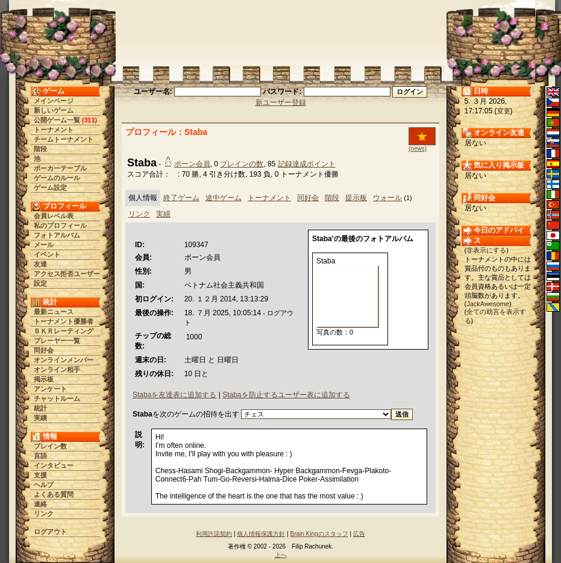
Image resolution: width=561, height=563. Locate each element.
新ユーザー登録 (280, 102)
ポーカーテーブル (60, 168)
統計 (40, 408)
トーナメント (54, 129)
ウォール (387, 197)
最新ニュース (54, 311)
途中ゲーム (223, 197)
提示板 (356, 197)
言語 (40, 455)
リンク (44, 513)
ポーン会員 (192, 164)
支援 (40, 475)
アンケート (50, 388)
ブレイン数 (50, 446)
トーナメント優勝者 (63, 321)
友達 (40, 264)
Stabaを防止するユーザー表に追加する (285, 395)
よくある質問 (54, 494)
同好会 (44, 350)
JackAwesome (487, 303)
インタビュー (54, 465)
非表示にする (486, 250)
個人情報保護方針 (261, 533)
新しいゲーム (54, 110)
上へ (281, 555)
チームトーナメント (63, 139)
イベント (47, 254)
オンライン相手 (57, 369)
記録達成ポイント (307, 164)
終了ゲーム (181, 197)
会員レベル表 (54, 215)
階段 (40, 149)
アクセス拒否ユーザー (67, 273)
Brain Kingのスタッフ (319, 533)
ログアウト (50, 531)
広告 (359, 533)
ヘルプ (44, 484)
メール (44, 244)
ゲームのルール (57, 177)
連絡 (40, 504)
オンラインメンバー (63, 359)
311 (89, 120)
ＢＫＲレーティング (63, 331)
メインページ (54, 100)
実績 (40, 417)
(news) (418, 148)
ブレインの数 (241, 164)
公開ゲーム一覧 (57, 120)
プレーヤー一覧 (57, 340)
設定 (40, 283)
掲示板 (44, 379)
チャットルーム (57, 398)
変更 (503, 111)
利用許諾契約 (214, 533)
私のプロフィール (60, 225)
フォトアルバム (57, 235)
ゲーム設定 (50, 187)
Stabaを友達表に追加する (174, 395)
